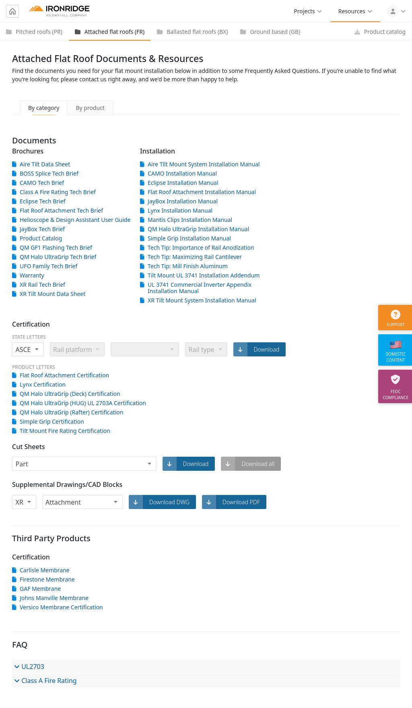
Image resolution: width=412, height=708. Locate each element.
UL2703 (29, 666)
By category (43, 108)
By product (90, 108)
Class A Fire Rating (45, 680)
